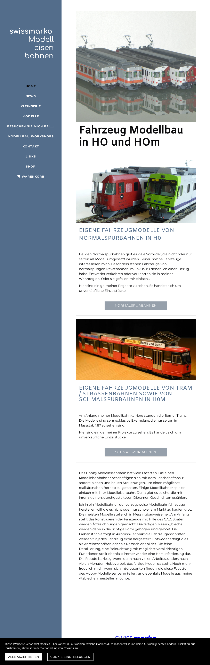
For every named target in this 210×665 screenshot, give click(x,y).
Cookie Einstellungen (70, 656)
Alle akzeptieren (23, 656)
